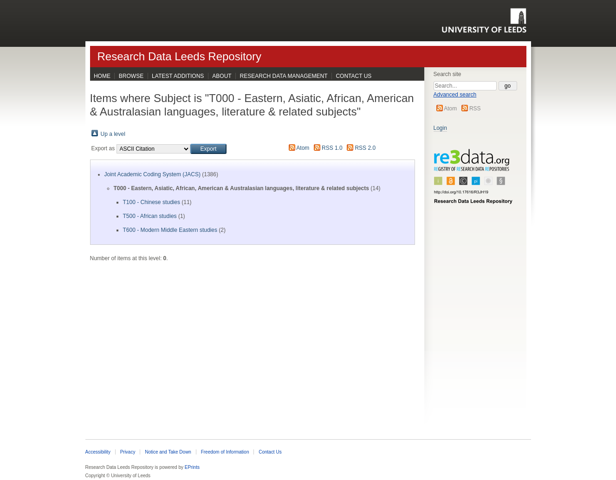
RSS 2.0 (365, 148)
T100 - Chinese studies (151, 202)
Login (440, 128)
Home (102, 76)
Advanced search (455, 94)
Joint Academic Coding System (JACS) (152, 174)
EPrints (192, 467)
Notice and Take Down (168, 451)
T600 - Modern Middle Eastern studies (170, 230)
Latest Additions (178, 76)
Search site (447, 74)
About (221, 76)
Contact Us (353, 76)
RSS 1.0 (332, 148)
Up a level (113, 134)
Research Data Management (284, 76)
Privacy (128, 451)
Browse (131, 76)
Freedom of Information (225, 451)
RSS (475, 108)
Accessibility (97, 451)
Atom (450, 108)
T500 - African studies (150, 216)
